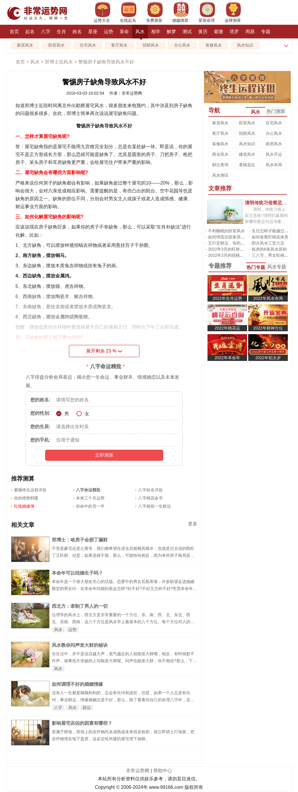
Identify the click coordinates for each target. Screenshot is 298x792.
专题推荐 (220, 266)
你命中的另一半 (88, 506)
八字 (45, 31)
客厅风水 (119, 45)
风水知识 (245, 45)
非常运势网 (137, 770)
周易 (250, 31)
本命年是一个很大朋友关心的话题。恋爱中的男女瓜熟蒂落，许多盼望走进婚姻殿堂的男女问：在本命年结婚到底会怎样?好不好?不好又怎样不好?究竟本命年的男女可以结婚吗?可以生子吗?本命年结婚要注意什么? (124, 588)
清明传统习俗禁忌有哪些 (270, 202)
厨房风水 (274, 143)
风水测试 (220, 175)
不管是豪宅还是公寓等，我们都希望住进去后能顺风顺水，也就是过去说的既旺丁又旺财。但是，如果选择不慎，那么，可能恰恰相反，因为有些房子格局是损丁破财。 (123, 555)
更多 (192, 523)
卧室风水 (56, 45)
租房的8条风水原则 (269, 249)
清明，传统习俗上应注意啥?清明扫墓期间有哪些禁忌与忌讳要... (266, 215)
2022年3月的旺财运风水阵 (232, 249)
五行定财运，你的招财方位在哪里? (240, 243)
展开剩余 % (104, 350)
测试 (187, 31)
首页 (14, 31)
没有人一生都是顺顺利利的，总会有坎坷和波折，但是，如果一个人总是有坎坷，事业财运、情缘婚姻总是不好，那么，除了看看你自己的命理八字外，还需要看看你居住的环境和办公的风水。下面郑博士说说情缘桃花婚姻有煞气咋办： (123, 699)
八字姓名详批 (149, 490)
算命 (124, 31)
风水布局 (274, 164)
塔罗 (234, 31)
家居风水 (25, 45)
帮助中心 (162, 770)
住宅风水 (88, 45)
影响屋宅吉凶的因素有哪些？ (82, 723)
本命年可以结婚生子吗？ (77, 572)
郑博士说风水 (59, 61)
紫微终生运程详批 (29, 490)
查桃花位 (247, 164)
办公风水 (182, 45)
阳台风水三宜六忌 (268, 243)
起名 (30, 31)
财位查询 (220, 164)
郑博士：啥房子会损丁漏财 (80, 539)
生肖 (61, 31)
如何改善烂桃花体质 (270, 237)
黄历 (202, 31)
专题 (265, 31)
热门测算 (276, 111)
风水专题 (276, 266)
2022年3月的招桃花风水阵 (232, 255)
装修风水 (213, 45)
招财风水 (151, 45)
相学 (155, 31)
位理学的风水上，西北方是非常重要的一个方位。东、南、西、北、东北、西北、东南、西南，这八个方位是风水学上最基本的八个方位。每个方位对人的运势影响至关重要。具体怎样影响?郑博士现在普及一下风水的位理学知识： (123, 621)
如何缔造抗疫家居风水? (229, 237)
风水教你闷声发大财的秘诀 (80, 645)
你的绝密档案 (24, 498)
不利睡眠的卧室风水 (226, 230)
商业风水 (220, 154)
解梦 (171, 31)
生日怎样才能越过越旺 (272, 230)
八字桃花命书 (149, 498)
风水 (140, 33)
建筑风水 (247, 154)
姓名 (77, 31)
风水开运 (274, 154)
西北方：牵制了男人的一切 (80, 606)
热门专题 (255, 267)
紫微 (218, 31)
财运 (87, 707)
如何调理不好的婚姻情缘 (77, 684)
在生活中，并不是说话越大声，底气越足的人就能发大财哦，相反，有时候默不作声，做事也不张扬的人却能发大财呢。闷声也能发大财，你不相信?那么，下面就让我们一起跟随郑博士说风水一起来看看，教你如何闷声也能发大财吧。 (124, 660)
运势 (108, 31)
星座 (92, 31)
